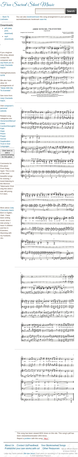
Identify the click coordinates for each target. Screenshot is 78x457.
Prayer (3, 136)
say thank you (5, 63)
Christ (2, 124)
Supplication (5, 141)
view (10, 28)
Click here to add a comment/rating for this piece (7, 154)
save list (43, 19)
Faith (2, 129)
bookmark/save (33, 17)
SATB (2, 75)
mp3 (6, 36)
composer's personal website (6, 108)
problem (27, 438)
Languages (4, 146)
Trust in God (5, 144)
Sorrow (3, 139)
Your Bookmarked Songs (53, 445)
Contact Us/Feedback (27, 445)
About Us (9, 445)
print (6, 31)
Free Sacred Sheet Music (27, 5)
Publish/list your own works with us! (22, 448)
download (8, 33)
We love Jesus (29, 453)
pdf (5, 28)
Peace (2, 134)
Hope (2, 131)
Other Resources (51, 448)
